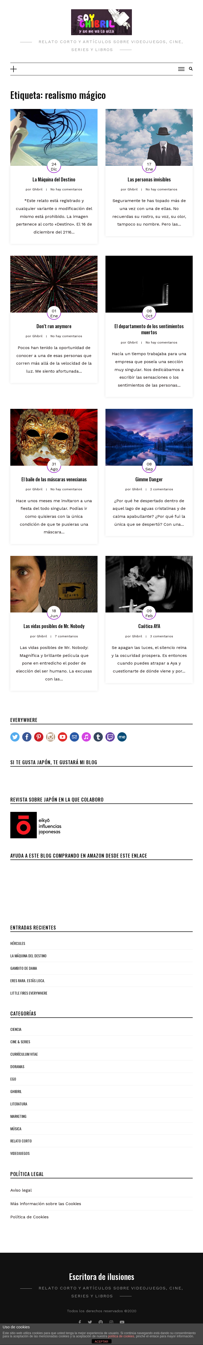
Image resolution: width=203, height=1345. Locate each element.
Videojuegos (20, 1153)
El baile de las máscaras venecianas (54, 479)
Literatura (18, 1103)
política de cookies (121, 1336)
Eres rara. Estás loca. (27, 980)
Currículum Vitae (24, 1054)
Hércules (17, 943)
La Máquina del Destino (54, 179)
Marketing (18, 1116)
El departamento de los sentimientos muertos (149, 329)
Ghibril (16, 1091)
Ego (13, 1079)
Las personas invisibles (149, 179)
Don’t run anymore (53, 326)
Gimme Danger (149, 479)
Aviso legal (21, 1190)
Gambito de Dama (23, 968)
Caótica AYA (149, 626)
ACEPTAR (101, 1341)
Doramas (17, 1066)
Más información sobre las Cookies (45, 1203)
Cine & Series (20, 1041)
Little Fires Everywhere (28, 993)
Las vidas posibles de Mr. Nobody (54, 626)
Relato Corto (21, 1140)
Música (15, 1128)
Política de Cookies (29, 1216)
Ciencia (15, 1029)
